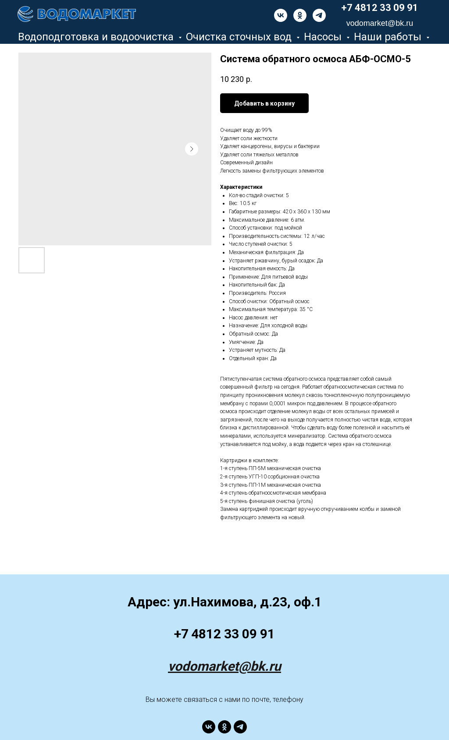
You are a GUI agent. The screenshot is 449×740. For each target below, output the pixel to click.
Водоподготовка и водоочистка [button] (97, 37)
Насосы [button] (324, 37)
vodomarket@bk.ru (224, 666)
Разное (225, 49)
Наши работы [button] (389, 37)
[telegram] (319, 15)
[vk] (280, 15)
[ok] (299, 15)
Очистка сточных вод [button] (240, 37)
